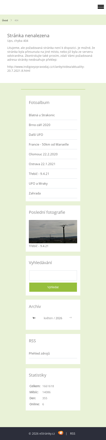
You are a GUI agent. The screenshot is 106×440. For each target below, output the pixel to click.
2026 (59, 318)
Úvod (5, 20)
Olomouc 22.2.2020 (43, 154)
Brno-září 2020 (39, 125)
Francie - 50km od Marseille (49, 144)
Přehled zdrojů (39, 353)
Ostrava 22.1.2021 (42, 164)
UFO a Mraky (38, 183)
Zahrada (35, 193)
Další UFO (36, 134)
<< (34, 318)
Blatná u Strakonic (42, 115)
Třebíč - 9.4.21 (39, 174)
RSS (72, 433)
